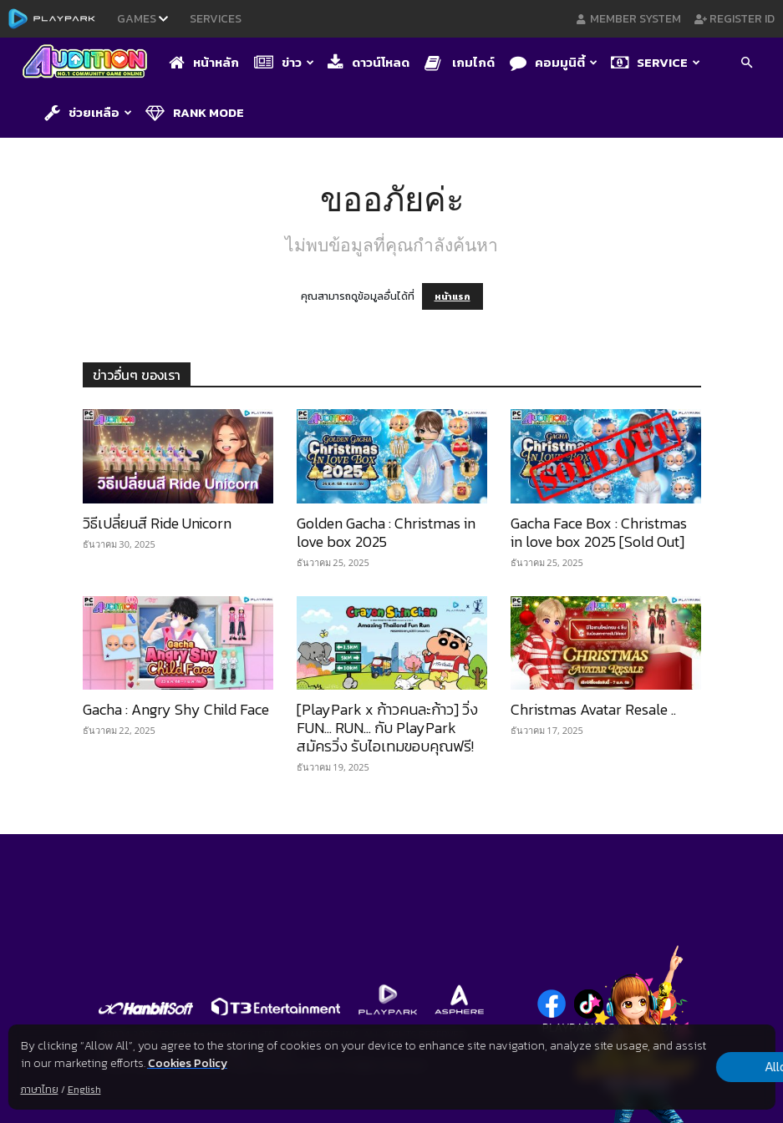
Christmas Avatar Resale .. (593, 709)
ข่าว (284, 62)
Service (655, 62)
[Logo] (89, 63)
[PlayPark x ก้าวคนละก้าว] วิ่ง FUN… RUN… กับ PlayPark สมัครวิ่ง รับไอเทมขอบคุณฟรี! (387, 727)
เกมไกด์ (460, 62)
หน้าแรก (452, 296)
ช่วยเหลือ (88, 112)
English (83, 1089)
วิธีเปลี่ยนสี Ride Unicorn (157, 523)
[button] (746, 64)
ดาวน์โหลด (368, 62)
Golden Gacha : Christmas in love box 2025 (386, 532)
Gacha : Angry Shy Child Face (176, 709)
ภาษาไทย (39, 1089)
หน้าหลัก (204, 62)
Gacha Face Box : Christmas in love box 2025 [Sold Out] (599, 532)
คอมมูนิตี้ (553, 62)
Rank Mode (194, 112)
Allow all (687, 1067)
